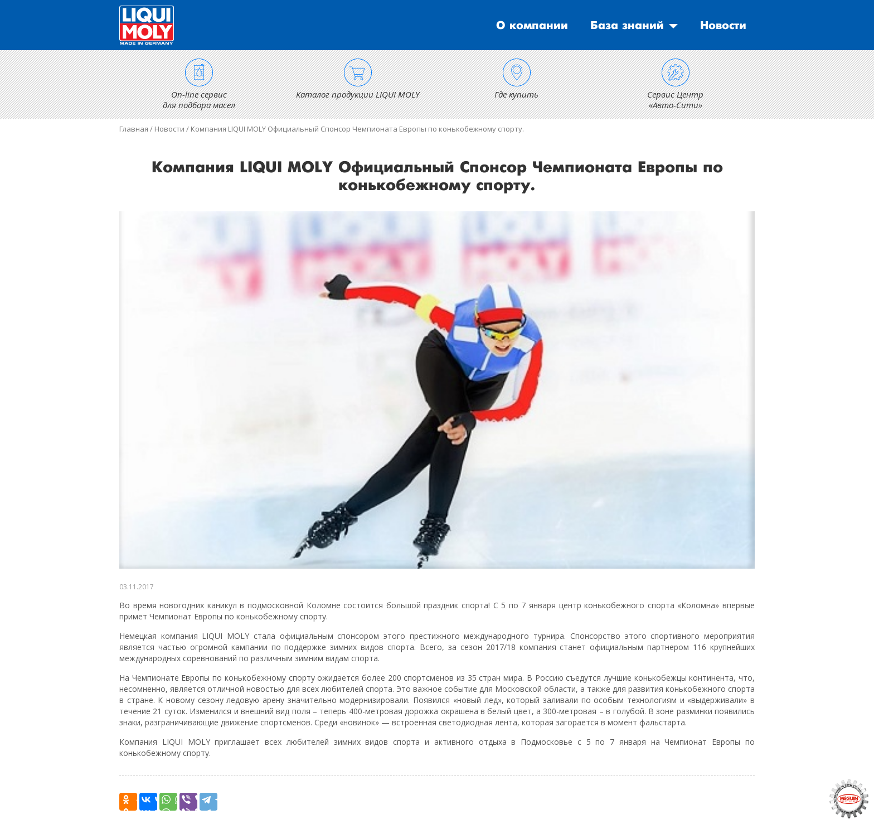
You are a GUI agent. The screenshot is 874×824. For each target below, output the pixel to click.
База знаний (627, 26)
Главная (133, 129)
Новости (723, 26)
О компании (532, 26)
